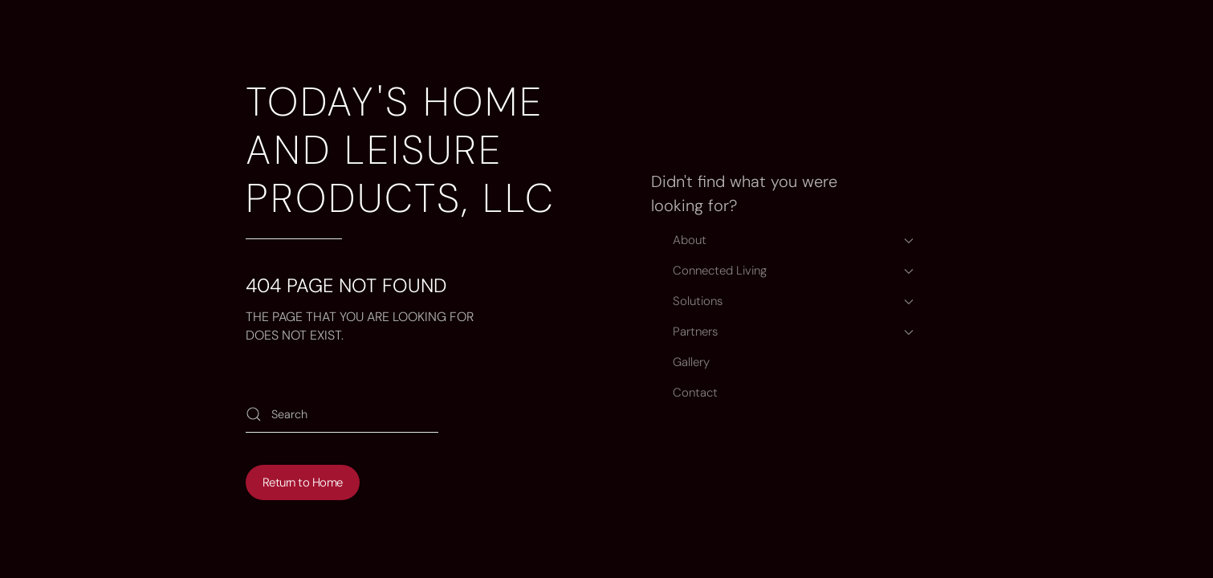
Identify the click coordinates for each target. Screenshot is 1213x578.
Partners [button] (793, 332)
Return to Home (303, 482)
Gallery (691, 362)
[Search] (342, 415)
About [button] (793, 240)
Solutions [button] (793, 301)
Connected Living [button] (793, 271)
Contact (695, 393)
